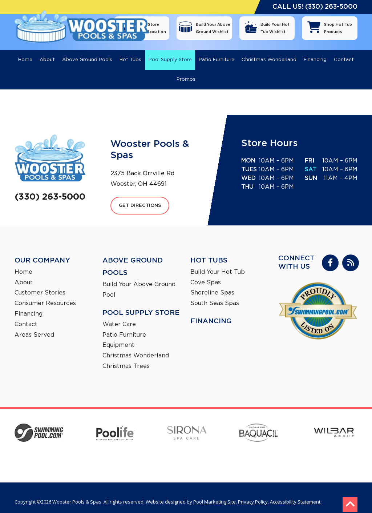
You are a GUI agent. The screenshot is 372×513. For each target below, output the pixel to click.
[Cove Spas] (183, 448)
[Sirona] (187, 426)
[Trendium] (38, 448)
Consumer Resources (45, 295)
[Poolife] (115, 425)
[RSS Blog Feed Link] (350, 255)
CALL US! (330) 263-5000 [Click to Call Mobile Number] (314, 7)
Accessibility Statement (295, 493)
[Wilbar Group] (333, 425)
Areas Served (34, 327)
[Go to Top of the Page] (350, 496)
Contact (26, 316)
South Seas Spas (214, 295)
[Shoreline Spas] (258, 447)
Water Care (119, 316)
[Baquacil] (258, 426)
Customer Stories (40, 285)
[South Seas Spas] (336, 448)
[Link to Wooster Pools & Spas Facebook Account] (330, 255)
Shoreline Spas (212, 285)
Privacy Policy (253, 493)
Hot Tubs (208, 252)
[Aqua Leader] (114, 448)
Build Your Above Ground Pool (138, 281)
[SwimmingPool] (39, 426)
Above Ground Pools (132, 258)
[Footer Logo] (50, 150)
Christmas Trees (126, 358)
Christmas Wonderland (135, 347)
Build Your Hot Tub (217, 264)
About (24, 274)
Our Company (42, 252)
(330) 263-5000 (50, 188)
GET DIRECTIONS (140, 197)
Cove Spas (205, 274)
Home (23, 264)
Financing (29, 306)
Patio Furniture (124, 327)
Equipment (118, 337)
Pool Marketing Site (214, 493)
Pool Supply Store (140, 304)
